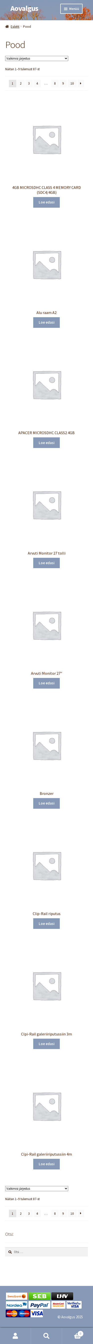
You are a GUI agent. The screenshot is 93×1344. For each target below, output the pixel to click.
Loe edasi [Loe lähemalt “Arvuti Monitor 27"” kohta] (47, 683)
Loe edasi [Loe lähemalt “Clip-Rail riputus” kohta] (47, 923)
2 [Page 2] (21, 83)
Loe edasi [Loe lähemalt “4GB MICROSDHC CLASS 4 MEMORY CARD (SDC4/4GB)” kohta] (47, 202)
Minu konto (15, 1336)
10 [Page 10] (72, 83)
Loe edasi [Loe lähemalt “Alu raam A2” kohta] (47, 322)
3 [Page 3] (29, 83)
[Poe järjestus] (36, 58)
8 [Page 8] (55, 83)
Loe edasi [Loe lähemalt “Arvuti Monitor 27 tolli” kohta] (47, 562)
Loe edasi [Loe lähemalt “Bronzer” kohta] (47, 803)
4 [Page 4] (37, 83)
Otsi (46, 1336)
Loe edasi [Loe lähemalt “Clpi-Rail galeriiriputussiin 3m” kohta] (47, 1043)
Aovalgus (24, 8)
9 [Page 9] (63, 83)
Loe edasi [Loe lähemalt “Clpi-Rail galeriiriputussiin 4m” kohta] (47, 1164)
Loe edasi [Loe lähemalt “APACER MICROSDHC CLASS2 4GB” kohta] (47, 442)
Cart (73, 1333)
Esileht (15, 26)
